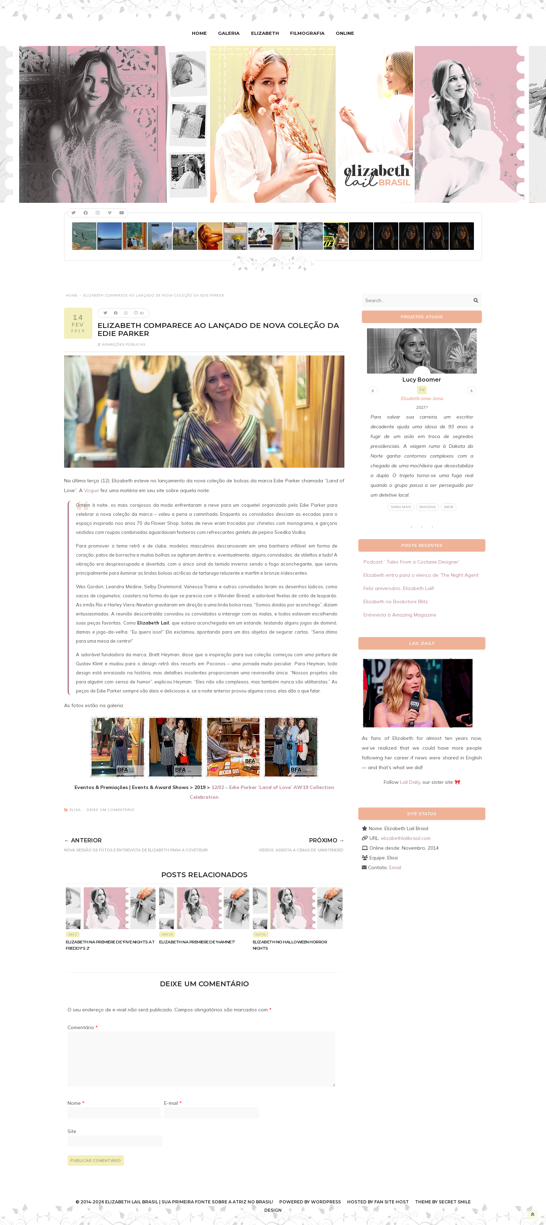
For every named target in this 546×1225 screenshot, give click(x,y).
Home (201, 33)
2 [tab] (425, 529)
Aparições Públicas (123, 344)
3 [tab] (435, 529)
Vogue (91, 490)
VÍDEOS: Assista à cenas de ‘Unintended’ (292, 843)
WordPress (326, 1201)
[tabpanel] (421, 420)
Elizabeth (265, 33)
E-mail (173, 1103)
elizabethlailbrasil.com (406, 838)
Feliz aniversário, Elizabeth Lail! (399, 588)
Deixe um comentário (111, 809)
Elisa (75, 809)
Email (395, 867)
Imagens (427, 507)
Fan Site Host (391, 1201)
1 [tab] (415, 529)
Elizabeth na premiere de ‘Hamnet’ (197, 942)
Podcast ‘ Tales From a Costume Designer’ (412, 562)
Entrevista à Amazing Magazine (400, 615)
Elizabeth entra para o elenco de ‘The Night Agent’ (421, 575)
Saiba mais (401, 507)
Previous (372, 389)
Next (470, 389)
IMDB (448, 507)
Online (343, 33)
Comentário (83, 1027)
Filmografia (306, 33)
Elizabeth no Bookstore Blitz (396, 601)
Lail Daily (410, 782)
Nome (76, 1103)
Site (72, 1131)
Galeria (230, 33)
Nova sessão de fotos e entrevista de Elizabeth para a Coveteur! (152, 843)
